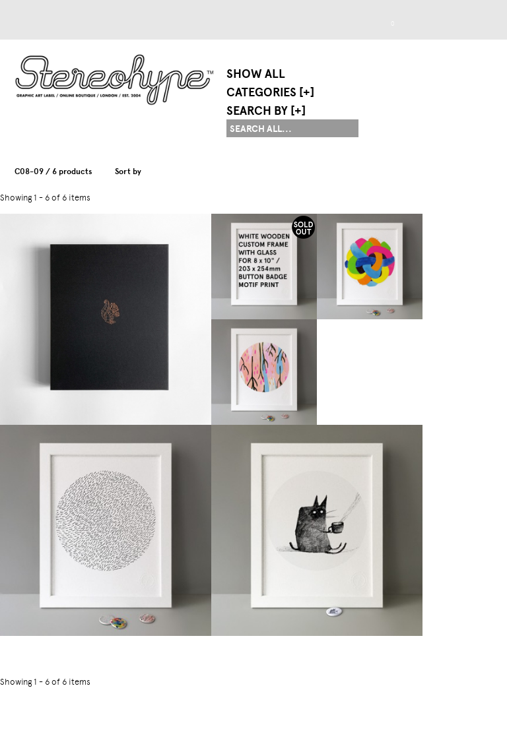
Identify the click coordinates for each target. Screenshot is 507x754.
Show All (255, 74)
